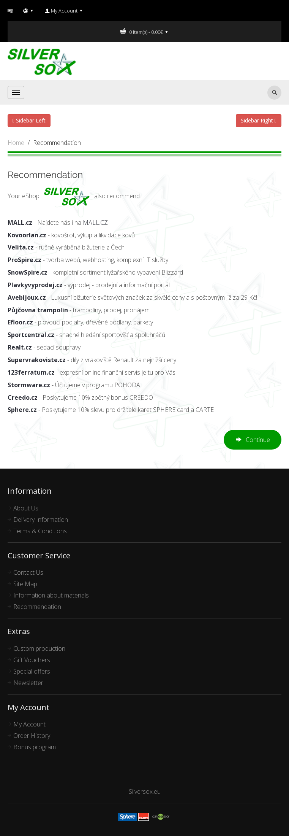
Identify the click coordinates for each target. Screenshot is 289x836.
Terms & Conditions (40, 531)
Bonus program (34, 747)
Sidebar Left (29, 120)
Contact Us (28, 572)
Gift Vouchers (31, 660)
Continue (252, 440)
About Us (25, 508)
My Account (29, 724)
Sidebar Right (258, 120)
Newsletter (28, 683)
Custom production (39, 648)
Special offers (31, 671)
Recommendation (57, 142)
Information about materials (51, 595)
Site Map (25, 584)
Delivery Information (40, 519)
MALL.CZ (95, 222)
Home (16, 142)
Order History (31, 735)
